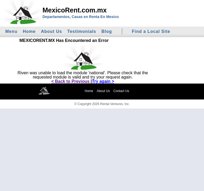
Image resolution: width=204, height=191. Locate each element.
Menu (11, 31)
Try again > (103, 81)
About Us (51, 31)
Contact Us (121, 91)
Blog (106, 31)
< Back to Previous (71, 81)
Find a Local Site (151, 31)
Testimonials (81, 31)
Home (29, 31)
